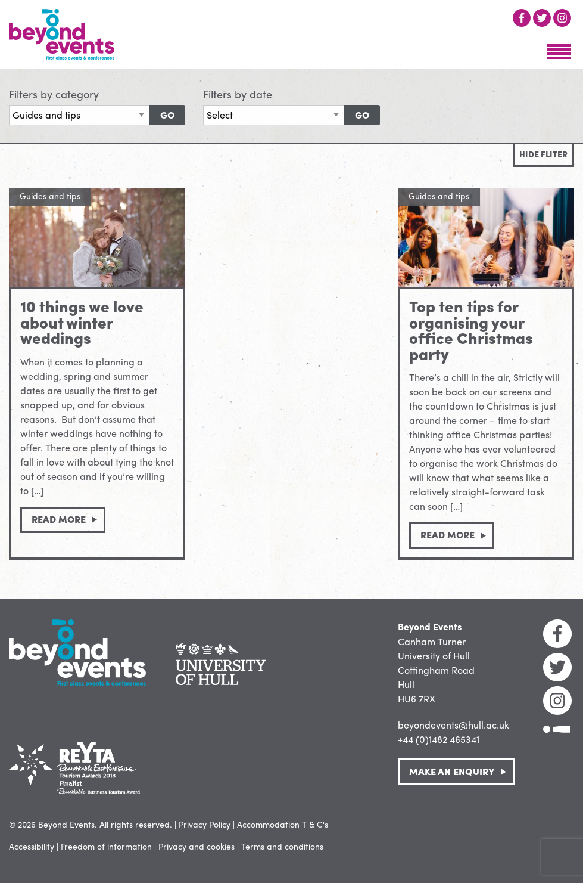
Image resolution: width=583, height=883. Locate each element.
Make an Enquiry (452, 771)
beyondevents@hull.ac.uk (453, 725)
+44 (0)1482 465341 (438, 739)
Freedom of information (106, 846)
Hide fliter (543, 154)
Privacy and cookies (196, 846)
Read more (59, 519)
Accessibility (31, 846)
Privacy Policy (204, 824)
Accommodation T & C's (282, 824)
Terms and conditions (282, 846)
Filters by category (54, 93)
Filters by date (237, 93)
